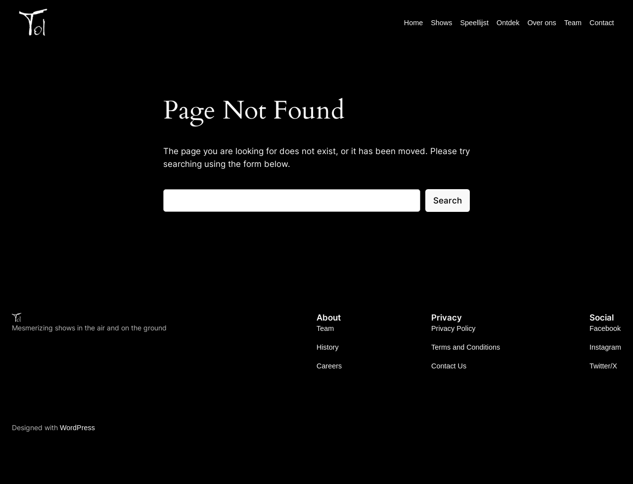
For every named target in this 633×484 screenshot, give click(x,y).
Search (447, 200)
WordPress (77, 428)
